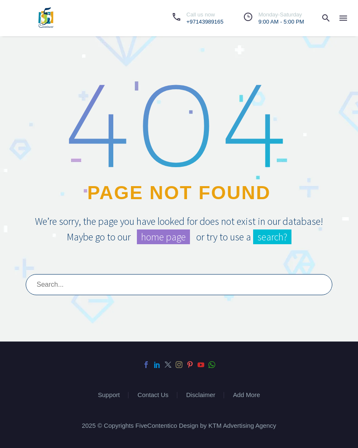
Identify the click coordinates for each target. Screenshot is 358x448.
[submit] (322, 284)
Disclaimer (200, 395)
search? (272, 236)
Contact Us (152, 395)
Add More (246, 395)
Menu (343, 18)
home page (163, 236)
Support (109, 395)
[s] (179, 284)
